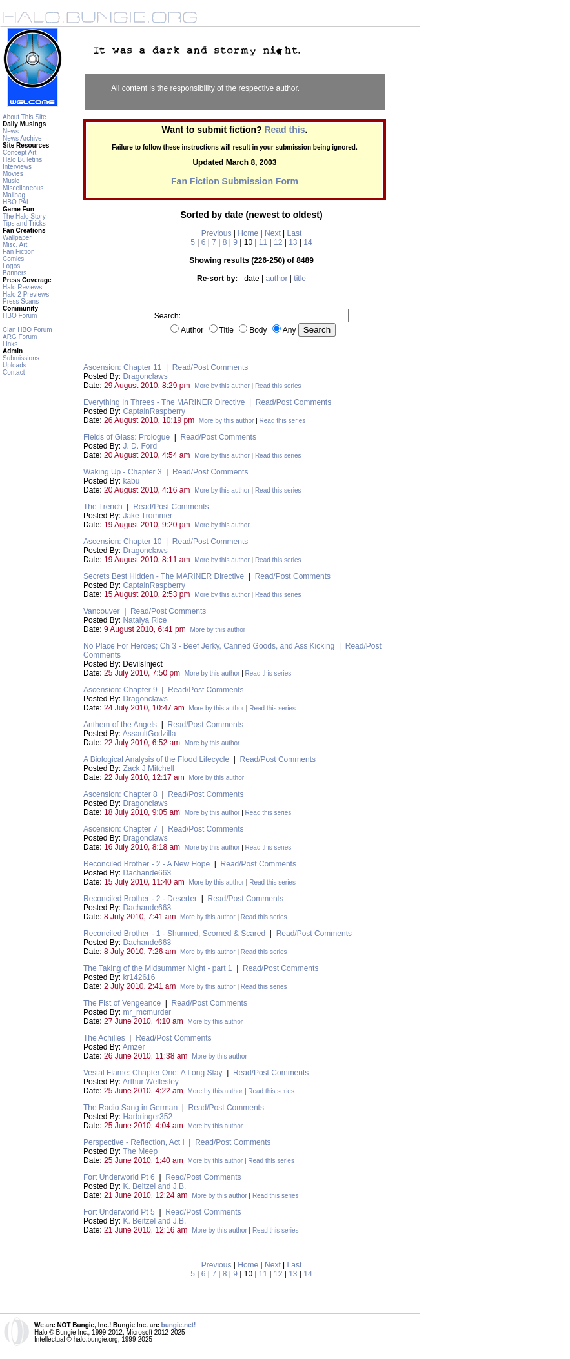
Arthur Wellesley (151, 1081)
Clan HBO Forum (27, 329)
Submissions (21, 358)
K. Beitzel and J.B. (154, 1186)
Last (294, 233)
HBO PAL (16, 202)
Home (248, 233)
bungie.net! (178, 1325)
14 (307, 242)
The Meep (140, 1151)
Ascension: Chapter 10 (122, 541)
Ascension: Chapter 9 (120, 689)
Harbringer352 (147, 1116)
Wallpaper (17, 237)
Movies (13, 173)
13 (293, 242)
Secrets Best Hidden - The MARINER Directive (163, 576)
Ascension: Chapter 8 (120, 794)
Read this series (278, 385)
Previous (216, 233)
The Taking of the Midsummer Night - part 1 (157, 968)
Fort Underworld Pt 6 (119, 1177)
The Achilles (104, 1037)
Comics (13, 258)
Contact (14, 372)
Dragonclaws (145, 376)
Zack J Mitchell (148, 768)
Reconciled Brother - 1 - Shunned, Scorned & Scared (174, 933)
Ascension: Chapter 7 (120, 829)
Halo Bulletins (22, 159)
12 (278, 242)
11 (263, 242)
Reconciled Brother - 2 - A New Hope (146, 863)
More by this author (222, 385)
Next (273, 233)
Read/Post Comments (210, 367)
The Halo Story (24, 216)
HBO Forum (20, 315)
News (11, 131)
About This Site (24, 117)
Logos (11, 265)
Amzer (134, 1046)
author (276, 278)
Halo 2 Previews (26, 294)
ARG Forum (20, 336)
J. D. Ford (140, 446)
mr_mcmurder (147, 1012)
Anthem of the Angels (120, 724)
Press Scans (21, 301)
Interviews (17, 166)
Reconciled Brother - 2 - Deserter (140, 898)
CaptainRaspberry (154, 411)
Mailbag (14, 195)
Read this (284, 129)
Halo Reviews (22, 287)
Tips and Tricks (24, 223)
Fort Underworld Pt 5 (119, 1212)
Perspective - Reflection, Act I (134, 1142)
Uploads (14, 365)
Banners (14, 273)
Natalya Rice (145, 620)
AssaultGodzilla (149, 733)
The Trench (103, 506)
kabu (131, 480)
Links (10, 343)
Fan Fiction (18, 251)
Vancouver (101, 611)
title (300, 278)
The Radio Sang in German (130, 1107)
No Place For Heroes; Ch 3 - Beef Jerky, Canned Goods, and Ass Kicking (208, 645)
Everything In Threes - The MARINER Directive (164, 402)
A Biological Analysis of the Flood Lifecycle (156, 759)
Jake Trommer (147, 515)
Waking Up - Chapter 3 (122, 471)
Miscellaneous (23, 187)
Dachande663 (147, 872)
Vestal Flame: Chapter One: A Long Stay (152, 1072)
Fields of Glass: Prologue (126, 437)
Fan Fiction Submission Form (234, 181)
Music (11, 180)
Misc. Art (15, 244)
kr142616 (139, 977)
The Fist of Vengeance (122, 1003)
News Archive (22, 138)
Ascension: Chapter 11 (122, 367)
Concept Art (19, 152)
